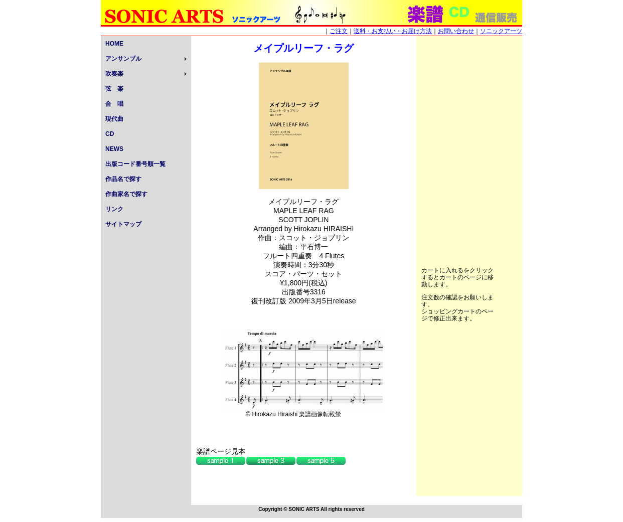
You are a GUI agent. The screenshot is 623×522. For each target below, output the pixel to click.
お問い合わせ (456, 31)
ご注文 (339, 31)
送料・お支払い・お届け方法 (393, 31)
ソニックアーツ (501, 31)
